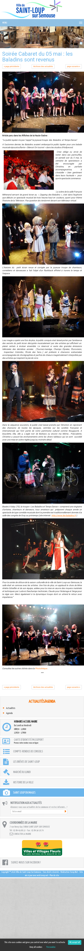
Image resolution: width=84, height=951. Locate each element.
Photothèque (41, 668)
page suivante (73, 66)
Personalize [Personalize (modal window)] (51, 947)
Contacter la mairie (20, 834)
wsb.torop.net (42, 875)
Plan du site (54, 875)
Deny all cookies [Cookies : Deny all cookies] (36, 947)
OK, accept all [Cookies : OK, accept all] (74, 942)
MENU (4, 23)
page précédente (11, 66)
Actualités (10, 708)
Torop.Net (74, 872)
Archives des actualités (43, 66)
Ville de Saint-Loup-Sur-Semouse (28, 872)
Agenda (9, 713)
